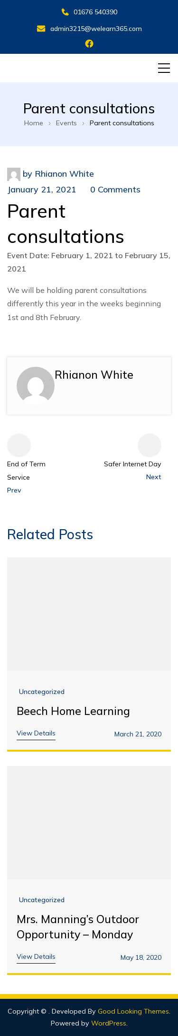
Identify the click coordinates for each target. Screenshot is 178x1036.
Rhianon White (64, 173)
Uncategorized (42, 692)
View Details (36, 733)
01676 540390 (89, 12)
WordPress (108, 1023)
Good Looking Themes (133, 1011)
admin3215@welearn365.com (89, 28)
